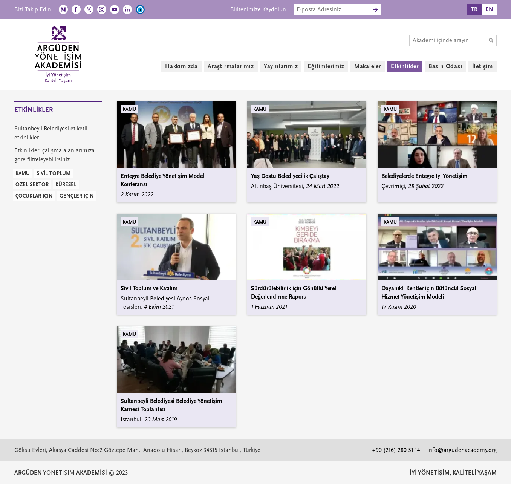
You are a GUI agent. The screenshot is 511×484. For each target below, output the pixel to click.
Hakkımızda (181, 66)
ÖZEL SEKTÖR (32, 184)
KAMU (22, 173)
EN (489, 9)
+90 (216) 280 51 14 (396, 450)
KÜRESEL (65, 184)
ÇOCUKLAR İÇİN (34, 196)
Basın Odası (445, 66)
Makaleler (367, 66)
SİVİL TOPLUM (53, 173)
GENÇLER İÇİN (77, 196)
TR (474, 9)
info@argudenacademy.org (462, 450)
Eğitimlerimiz (326, 66)
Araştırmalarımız (231, 66)
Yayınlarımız (281, 66)
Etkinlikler (405, 66)
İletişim (482, 66)
